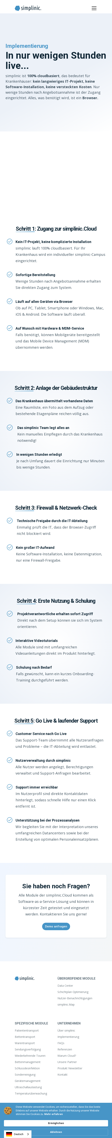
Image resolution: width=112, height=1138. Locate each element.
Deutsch (14, 1134)
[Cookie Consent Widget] (56, 1120)
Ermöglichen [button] (56, 1123)
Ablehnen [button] (56, 1132)
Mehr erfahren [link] (53, 1114)
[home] (28, 8)
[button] (93, 8)
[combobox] (17, 1134)
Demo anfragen (56, 926)
